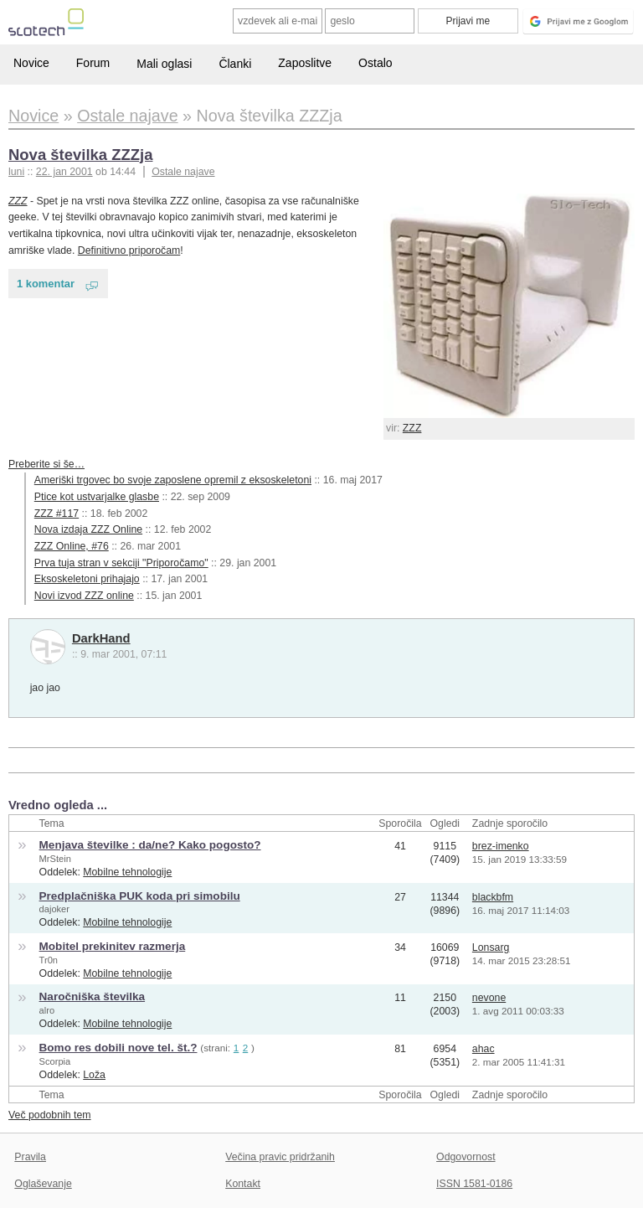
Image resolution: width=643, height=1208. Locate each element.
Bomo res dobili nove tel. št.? (118, 1047)
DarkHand (101, 638)
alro (47, 1010)
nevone (489, 998)
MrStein (55, 859)
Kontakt (242, 1184)
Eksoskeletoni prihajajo (87, 579)
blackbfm (492, 897)
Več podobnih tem (49, 1115)
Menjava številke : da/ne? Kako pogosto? (150, 845)
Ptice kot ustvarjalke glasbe (96, 497)
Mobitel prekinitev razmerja (112, 946)
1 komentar (46, 283)
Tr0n (48, 960)
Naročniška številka (92, 996)
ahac (483, 1049)
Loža (94, 1075)
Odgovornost (466, 1157)
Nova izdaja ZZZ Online (88, 529)
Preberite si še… (46, 464)
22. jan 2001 (64, 172)
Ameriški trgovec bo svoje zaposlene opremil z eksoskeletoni (172, 480)
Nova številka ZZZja (80, 154)
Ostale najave (183, 172)
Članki (235, 63)
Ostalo (375, 63)
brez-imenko (500, 846)
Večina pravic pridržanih (280, 1157)
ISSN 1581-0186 (474, 1184)
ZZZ (412, 428)
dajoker (54, 909)
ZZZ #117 (56, 513)
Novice (31, 63)
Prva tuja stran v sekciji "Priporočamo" (121, 563)
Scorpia (55, 1061)
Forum (93, 63)
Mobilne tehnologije (127, 872)
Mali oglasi (164, 63)
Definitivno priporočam (129, 250)
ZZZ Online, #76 (71, 546)
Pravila (30, 1157)
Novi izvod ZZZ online (84, 595)
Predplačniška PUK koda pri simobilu (139, 896)
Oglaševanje (42, 1184)
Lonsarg (491, 947)
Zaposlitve (305, 63)
